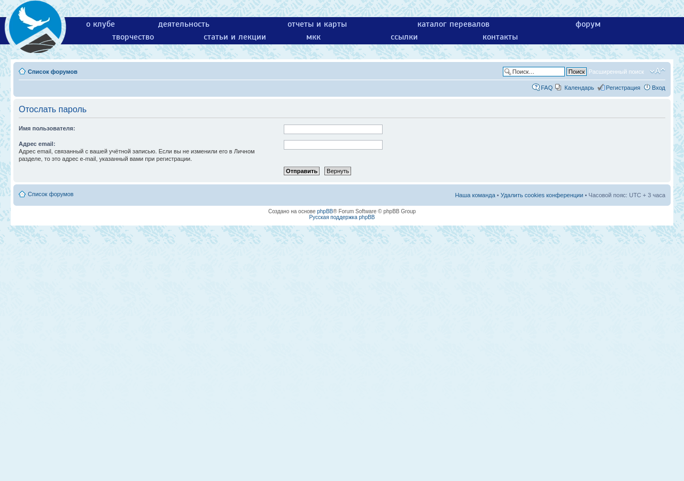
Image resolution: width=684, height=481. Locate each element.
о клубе (100, 24)
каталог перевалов (453, 24)
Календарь (579, 87)
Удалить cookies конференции (542, 195)
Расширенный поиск (616, 71)
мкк (313, 37)
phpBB (325, 211)
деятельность (183, 24)
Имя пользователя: (47, 128)
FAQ (547, 87)
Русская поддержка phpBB (342, 217)
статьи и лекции (235, 37)
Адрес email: (37, 144)
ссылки (404, 37)
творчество (133, 37)
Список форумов (52, 71)
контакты (500, 37)
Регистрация (623, 87)
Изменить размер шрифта (657, 71)
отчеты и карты (317, 24)
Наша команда (475, 195)
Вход (658, 87)
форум (588, 24)
